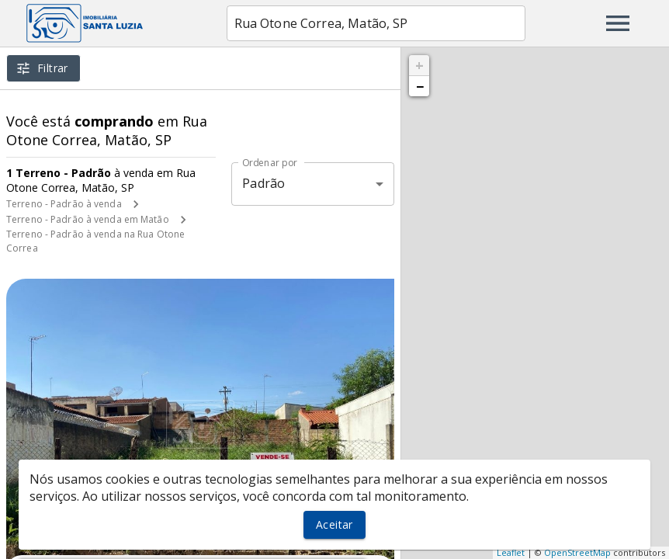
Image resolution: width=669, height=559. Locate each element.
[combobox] (376, 23)
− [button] (420, 86)
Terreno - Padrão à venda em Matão (87, 219)
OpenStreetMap (577, 552)
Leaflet (511, 552)
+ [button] (419, 65)
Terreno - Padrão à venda (64, 203)
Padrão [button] (263, 183)
